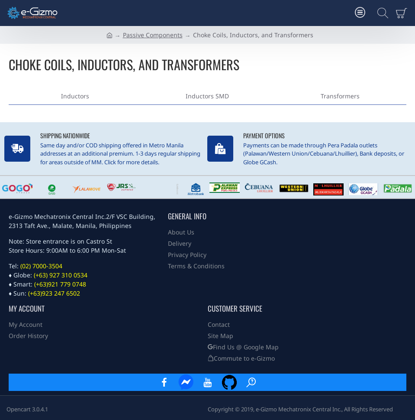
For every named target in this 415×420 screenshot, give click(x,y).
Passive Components (153, 35)
